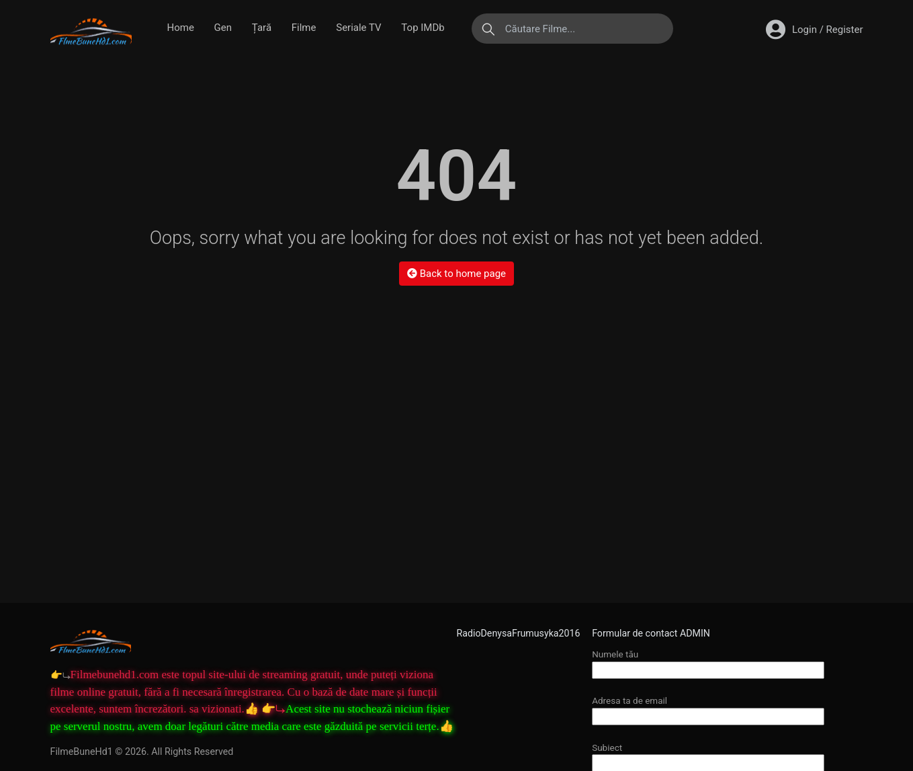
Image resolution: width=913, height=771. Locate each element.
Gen (223, 28)
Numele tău (708, 662)
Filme (304, 28)
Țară (261, 28)
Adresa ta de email (708, 708)
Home (180, 28)
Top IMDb (422, 28)
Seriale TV (358, 28)
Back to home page (456, 274)
